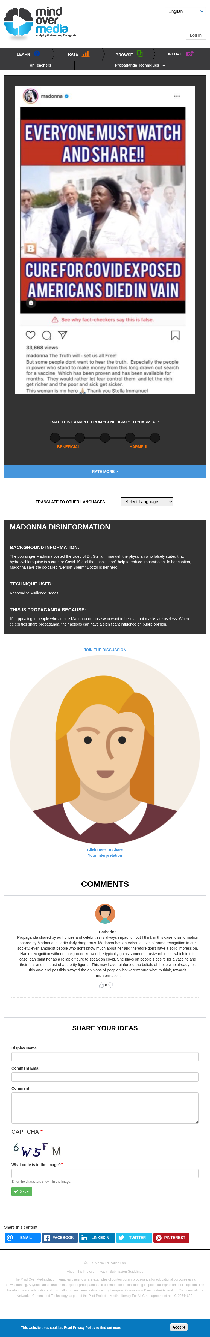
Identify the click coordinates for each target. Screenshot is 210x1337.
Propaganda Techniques (137, 65)
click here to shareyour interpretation (105, 853)
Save (21, 1191)
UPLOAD (180, 53)
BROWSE (129, 54)
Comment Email (25, 1068)
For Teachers (39, 65)
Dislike (110, 985)
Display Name (24, 1048)
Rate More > (105, 471)
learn (28, 53)
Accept (179, 1327)
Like (101, 985)
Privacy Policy (84, 1328)
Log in (196, 35)
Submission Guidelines (126, 1271)
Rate (79, 53)
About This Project (80, 1271)
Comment (20, 1088)
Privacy (101, 1271)
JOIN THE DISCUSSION (105, 650)
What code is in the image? (36, 1165)
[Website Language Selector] (147, 501)
